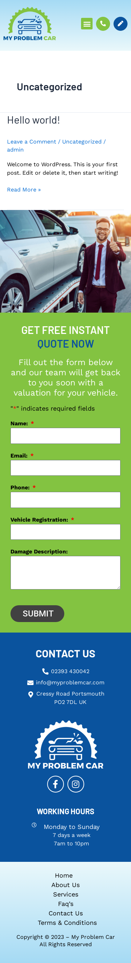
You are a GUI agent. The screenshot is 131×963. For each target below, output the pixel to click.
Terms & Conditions (67, 922)
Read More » (24, 189)
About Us (65, 884)
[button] (87, 23)
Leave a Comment (31, 141)
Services (65, 894)
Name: (20, 423)
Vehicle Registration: (40, 519)
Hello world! (33, 119)
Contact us (66, 913)
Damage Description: (39, 551)
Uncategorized (82, 141)
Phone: (20, 487)
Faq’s (65, 903)
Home (64, 875)
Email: (19, 455)
